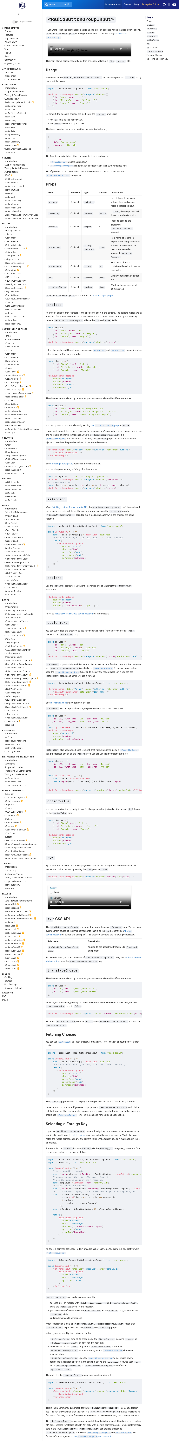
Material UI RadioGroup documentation (74, 613)
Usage (150, 17)
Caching (8, 977)
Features (8, 35)
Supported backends (14, 91)
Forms (7, 336)
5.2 (21, 14)
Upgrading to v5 (12, 63)
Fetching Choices (154, 55)
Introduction (10, 88)
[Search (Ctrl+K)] (58, 4)
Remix (7, 56)
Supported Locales (13, 767)
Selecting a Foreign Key (157, 59)
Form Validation (12, 339)
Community (10, 60)
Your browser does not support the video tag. (89, 49)
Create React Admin (14, 45)
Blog (136, 4)
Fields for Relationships (16, 512)
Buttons (8, 836)
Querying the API (12, 98)
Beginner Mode (22, 22)
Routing (8, 981)
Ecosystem (7, 992)
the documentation (93, 1436)
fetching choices (58, 702)
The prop (10, 870)
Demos (127, 4)
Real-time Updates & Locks (19, 102)
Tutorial (8, 31)
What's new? (10, 42)
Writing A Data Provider (15, 95)
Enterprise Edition (150, 4)
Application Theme (13, 874)
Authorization (11, 172)
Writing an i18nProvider (15, 774)
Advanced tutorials (13, 988)
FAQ (4, 996)
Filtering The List (12, 230)
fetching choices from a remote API (69, 507)
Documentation (113, 4)
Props (149, 21)
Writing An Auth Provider (16, 168)
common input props (103, 295)
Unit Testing (10, 984)
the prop (105, 425)
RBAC (8, 175)
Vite (6, 49)
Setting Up (9, 763)
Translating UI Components (17, 771)
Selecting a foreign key (61, 463)
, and (18, 877)
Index (5, 1000)
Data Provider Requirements (18, 900)
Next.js (7, 52)
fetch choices (78, 1135)
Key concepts (11, 38)
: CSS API (152, 47)
